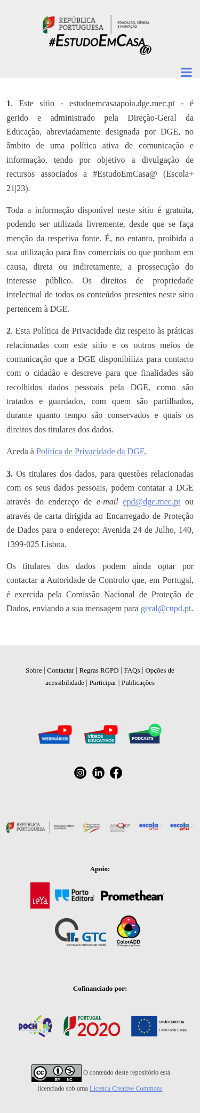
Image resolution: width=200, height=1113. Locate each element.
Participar (103, 682)
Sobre (34, 670)
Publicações (138, 682)
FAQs (132, 670)
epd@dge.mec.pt (151, 501)
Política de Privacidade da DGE (90, 451)
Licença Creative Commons (126, 1088)
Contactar (60, 670)
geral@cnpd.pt (166, 608)
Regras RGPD (99, 670)
